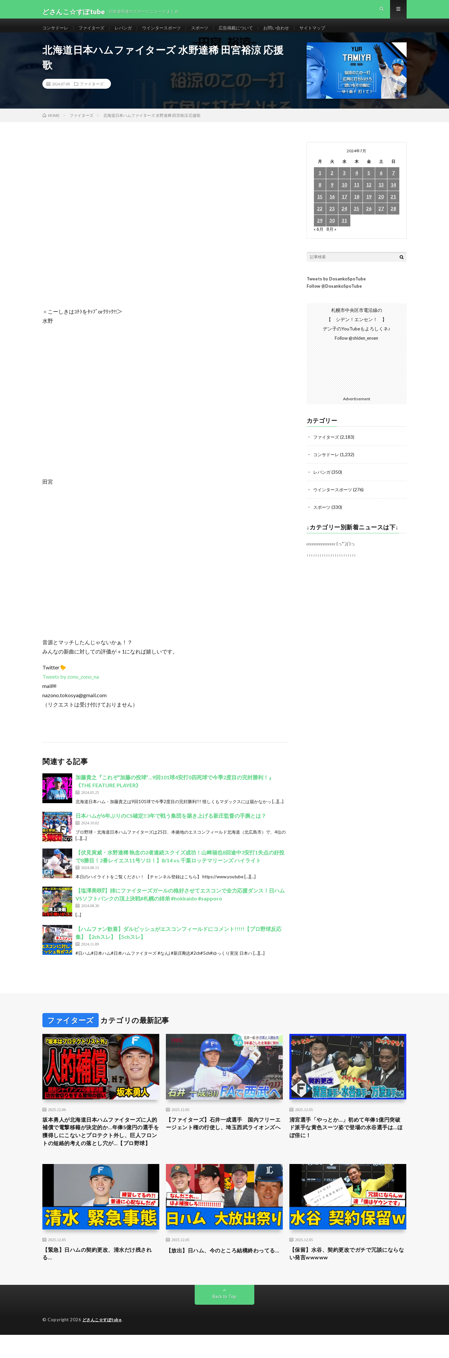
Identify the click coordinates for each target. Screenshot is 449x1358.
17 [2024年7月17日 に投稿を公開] (344, 207)
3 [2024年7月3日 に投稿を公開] (344, 183)
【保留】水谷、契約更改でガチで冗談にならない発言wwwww (347, 1276)
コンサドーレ (56, 33)
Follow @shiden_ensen (356, 348)
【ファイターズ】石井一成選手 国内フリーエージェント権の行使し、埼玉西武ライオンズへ (224, 1137)
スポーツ (208, 33)
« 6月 (319, 239)
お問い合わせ (289, 33)
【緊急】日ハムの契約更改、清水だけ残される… (100, 1276)
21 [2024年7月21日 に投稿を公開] (393, 207)
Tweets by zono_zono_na (70, 687)
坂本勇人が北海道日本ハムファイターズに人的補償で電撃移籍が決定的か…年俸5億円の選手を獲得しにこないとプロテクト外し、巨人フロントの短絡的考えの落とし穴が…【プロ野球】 (100, 1146)
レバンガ (128, 33)
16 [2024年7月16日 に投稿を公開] (332, 207)
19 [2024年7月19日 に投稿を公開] (369, 207)
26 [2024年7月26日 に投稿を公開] (369, 219)
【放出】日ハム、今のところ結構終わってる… (224, 1276)
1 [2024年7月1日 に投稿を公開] (320, 183)
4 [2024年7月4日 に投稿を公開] (356, 183)
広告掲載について (246, 33)
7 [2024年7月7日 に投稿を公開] (393, 183)
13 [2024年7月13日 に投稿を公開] (381, 195)
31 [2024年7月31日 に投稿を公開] (344, 231)
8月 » (332, 239)
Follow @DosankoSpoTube (334, 296)
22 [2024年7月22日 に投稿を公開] (320, 219)
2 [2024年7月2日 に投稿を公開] (332, 183)
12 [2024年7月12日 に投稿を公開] (369, 195)
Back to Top (224, 1320)
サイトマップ (327, 33)
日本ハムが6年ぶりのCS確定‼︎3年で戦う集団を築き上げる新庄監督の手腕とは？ (170, 826)
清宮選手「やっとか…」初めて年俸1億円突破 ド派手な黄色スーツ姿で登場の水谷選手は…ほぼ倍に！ (347, 1137)
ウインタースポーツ (168, 33)
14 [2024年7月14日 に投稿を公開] (393, 195)
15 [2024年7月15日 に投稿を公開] (320, 207)
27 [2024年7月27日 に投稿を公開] (381, 219)
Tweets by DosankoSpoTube (336, 289)
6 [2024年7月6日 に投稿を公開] (381, 183)
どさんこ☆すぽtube (103, 1343)
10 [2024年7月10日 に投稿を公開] (344, 195)
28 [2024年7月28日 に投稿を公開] (393, 219)
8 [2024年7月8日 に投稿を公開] (320, 195)
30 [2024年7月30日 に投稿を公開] (332, 231)
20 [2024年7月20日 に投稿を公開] (381, 207)
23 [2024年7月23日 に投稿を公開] (332, 219)
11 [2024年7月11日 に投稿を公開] (356, 195)
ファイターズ (94, 33)
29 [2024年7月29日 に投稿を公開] (320, 231)
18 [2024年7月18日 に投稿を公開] (356, 207)
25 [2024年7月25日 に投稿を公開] (356, 219)
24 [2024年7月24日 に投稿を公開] (344, 219)
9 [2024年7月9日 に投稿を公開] (332, 195)
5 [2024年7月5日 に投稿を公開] (369, 183)
